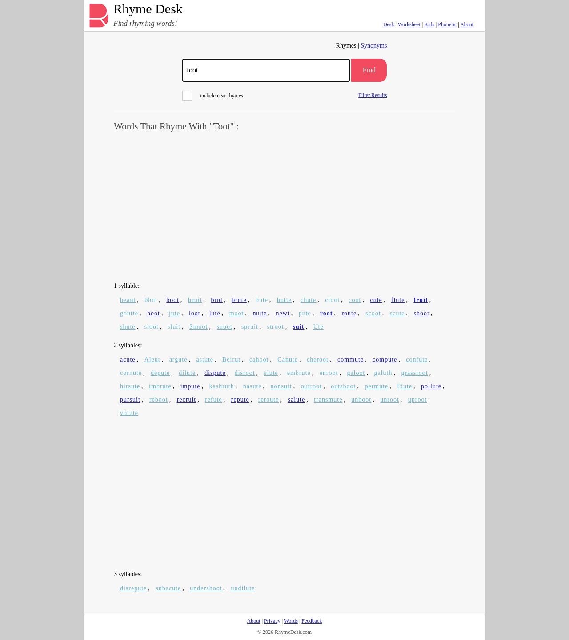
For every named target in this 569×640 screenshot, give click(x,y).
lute (214, 313)
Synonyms (374, 45)
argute (178, 359)
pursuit (130, 399)
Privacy (272, 621)
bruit (195, 300)
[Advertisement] (284, 207)
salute (296, 399)
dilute (187, 373)
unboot (361, 399)
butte (284, 300)
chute (308, 300)
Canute (287, 359)
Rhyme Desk (148, 9)
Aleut (152, 359)
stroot (275, 326)
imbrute (160, 386)
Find (369, 70)
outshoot (343, 386)
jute (174, 313)
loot (194, 313)
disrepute (133, 588)
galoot (356, 373)
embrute (299, 373)
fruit (420, 300)
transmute (328, 399)
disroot (245, 373)
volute (129, 413)
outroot (311, 386)
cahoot (258, 359)
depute (160, 373)
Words (291, 621)
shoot (421, 313)
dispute (214, 373)
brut (217, 300)
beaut (128, 300)
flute (398, 300)
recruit (186, 399)
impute (190, 386)
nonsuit (281, 386)
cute (376, 300)
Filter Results (372, 95)
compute (385, 359)
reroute (268, 399)
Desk (388, 24)
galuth (383, 373)
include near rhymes (212, 96)
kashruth (221, 386)
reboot (158, 399)
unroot (389, 399)
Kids (429, 24)
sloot (151, 326)
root (326, 313)
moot (236, 313)
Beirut (231, 359)
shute (128, 326)
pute (305, 313)
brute (239, 300)
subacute (168, 588)
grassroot (414, 373)
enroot (329, 373)
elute (271, 373)
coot (355, 300)
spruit (249, 326)
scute (397, 313)
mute (259, 313)
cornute (131, 373)
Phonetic (447, 24)
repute (240, 399)
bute (262, 300)
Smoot (198, 326)
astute (204, 359)
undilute (243, 588)
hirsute (130, 386)
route (349, 313)
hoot (153, 313)
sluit (174, 326)
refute (213, 399)
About (466, 24)
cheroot (318, 359)
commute (350, 359)
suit (299, 326)
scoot (373, 313)
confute (417, 359)
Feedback (311, 621)
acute (128, 359)
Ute (318, 326)
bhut (150, 300)
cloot (332, 300)
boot (172, 300)
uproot (417, 399)
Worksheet (409, 24)
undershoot (206, 588)
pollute (431, 386)
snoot (224, 326)
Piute (404, 386)
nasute (252, 386)
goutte (129, 313)
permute (376, 386)
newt (282, 313)
